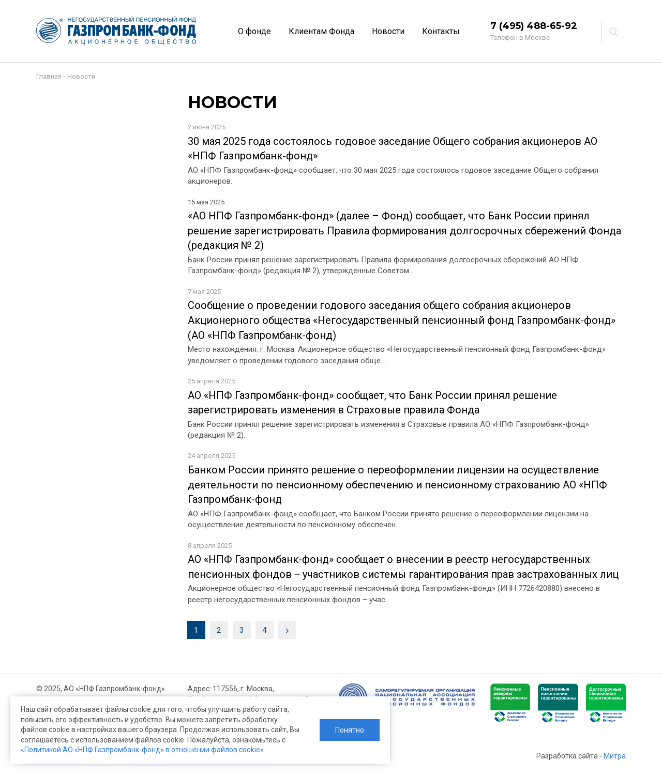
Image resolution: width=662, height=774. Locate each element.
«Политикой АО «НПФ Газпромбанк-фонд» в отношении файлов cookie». (143, 750)
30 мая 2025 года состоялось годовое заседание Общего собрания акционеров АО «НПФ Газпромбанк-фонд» (392, 148)
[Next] (287, 630)
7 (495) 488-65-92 (533, 26)
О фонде (254, 31)
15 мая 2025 (206, 202)
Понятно (349, 730)
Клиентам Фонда (321, 31)
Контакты (441, 31)
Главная (49, 76)
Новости (388, 31)
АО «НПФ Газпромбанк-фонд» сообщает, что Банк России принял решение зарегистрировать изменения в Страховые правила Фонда (372, 402)
